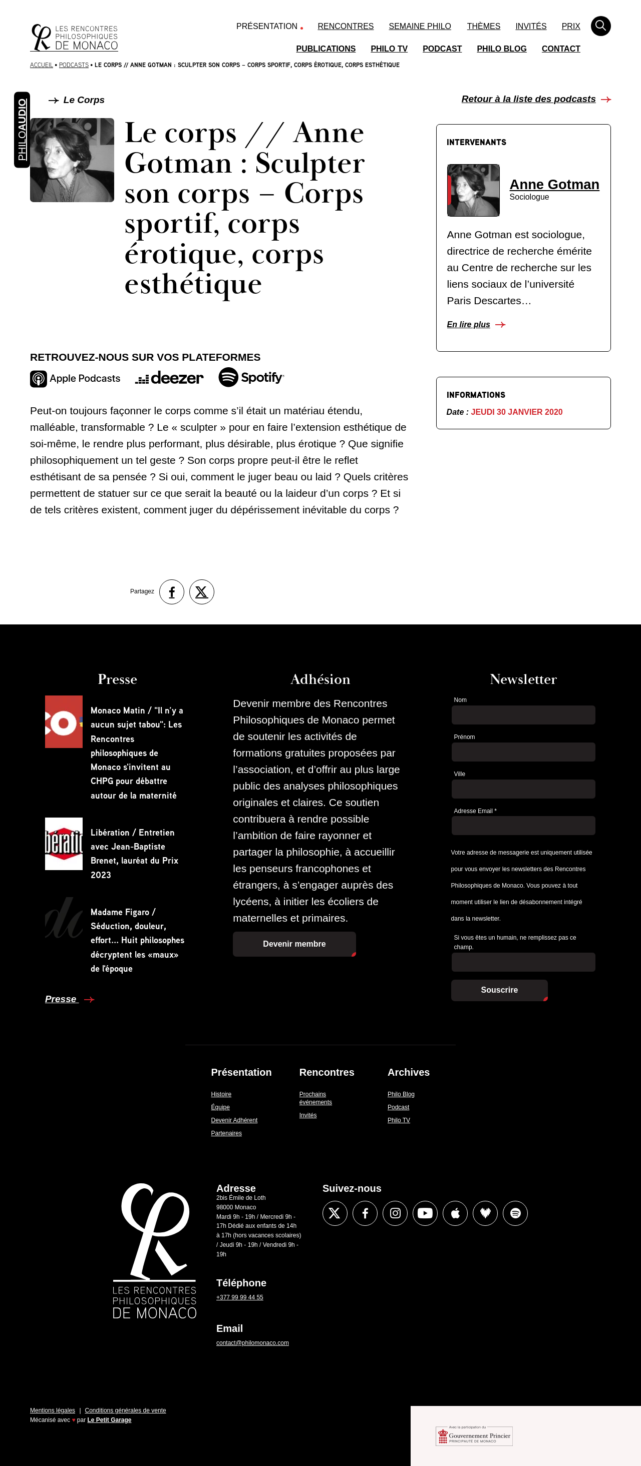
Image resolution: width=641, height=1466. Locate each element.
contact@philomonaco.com (252, 1342)
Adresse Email (475, 811)
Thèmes (484, 26)
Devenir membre (294, 944)
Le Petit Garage (110, 1419)
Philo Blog (502, 49)
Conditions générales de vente (125, 1410)
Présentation (266, 26)
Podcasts (74, 65)
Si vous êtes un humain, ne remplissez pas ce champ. (515, 942)
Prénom (464, 737)
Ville (459, 774)
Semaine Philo (420, 26)
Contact (561, 49)
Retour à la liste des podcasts (529, 99)
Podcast (442, 49)
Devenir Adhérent (234, 1120)
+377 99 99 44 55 (239, 1297)
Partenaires (226, 1133)
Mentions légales (52, 1410)
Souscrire (499, 990)
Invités (530, 26)
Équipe (220, 1107)
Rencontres (346, 26)
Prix (571, 26)
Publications (326, 49)
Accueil (41, 65)
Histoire (221, 1094)
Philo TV (389, 49)
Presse (62, 999)
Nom (460, 699)
